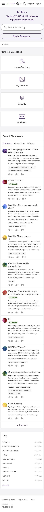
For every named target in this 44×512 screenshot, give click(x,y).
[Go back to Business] (22, 122)
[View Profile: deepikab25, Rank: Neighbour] (4, 373)
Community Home (8, 499)
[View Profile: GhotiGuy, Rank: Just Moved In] (4, 206)
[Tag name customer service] (28, 167)
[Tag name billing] (11, 387)
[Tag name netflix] (11, 281)
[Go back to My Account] (22, 85)
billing (5, 480)
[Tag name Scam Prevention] (15, 226)
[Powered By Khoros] (22, 506)
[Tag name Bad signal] (13, 253)
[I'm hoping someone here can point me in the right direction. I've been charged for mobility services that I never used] (25, 378)
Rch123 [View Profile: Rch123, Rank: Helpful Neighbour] (11, 250)
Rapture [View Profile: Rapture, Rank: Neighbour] (11, 164)
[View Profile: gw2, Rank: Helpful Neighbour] (4, 320)
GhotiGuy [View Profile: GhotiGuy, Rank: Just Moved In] (11, 219)
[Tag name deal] (10, 223)
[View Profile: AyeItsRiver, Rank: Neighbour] (4, 348)
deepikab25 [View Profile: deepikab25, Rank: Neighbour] (12, 383)
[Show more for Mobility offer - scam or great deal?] (24, 226)
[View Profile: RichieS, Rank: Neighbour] (4, 265)
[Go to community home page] (10, 3)
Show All (5, 485)
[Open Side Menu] (3, 3)
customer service (10, 446)
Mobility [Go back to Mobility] (5, 44)
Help (32, 499)
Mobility (6, 442)
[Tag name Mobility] (27, 170)
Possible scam (9, 472)
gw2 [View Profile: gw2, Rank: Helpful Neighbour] (9, 333)
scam (4, 455)
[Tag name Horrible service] (15, 170)
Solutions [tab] (30, 143)
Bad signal (7, 463)
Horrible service (10, 451)
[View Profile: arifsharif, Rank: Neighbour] (4, 292)
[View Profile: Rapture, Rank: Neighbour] (4, 151)
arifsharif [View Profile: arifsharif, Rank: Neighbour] (11, 309)
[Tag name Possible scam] (14, 393)
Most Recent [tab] (7, 143)
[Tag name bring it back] (14, 167)
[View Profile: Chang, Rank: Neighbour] (4, 182)
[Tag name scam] (30, 223)
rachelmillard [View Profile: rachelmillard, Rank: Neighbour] (13, 415)
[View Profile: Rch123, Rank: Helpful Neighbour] (4, 237)
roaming (6, 476)
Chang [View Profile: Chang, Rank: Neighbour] (10, 195)
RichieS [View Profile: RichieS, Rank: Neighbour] (11, 277)
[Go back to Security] (22, 103)
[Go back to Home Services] (22, 67)
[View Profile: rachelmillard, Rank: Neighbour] (4, 405)
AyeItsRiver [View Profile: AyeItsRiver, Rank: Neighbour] (12, 358)
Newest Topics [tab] (19, 143)
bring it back (8, 459)
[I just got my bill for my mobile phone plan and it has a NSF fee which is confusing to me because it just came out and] (25, 353)
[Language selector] (18, 3)
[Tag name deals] (16, 223)
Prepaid (5, 468)
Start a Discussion (22, 36)
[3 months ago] (28, 163)
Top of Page (23, 499)
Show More (22, 425)
